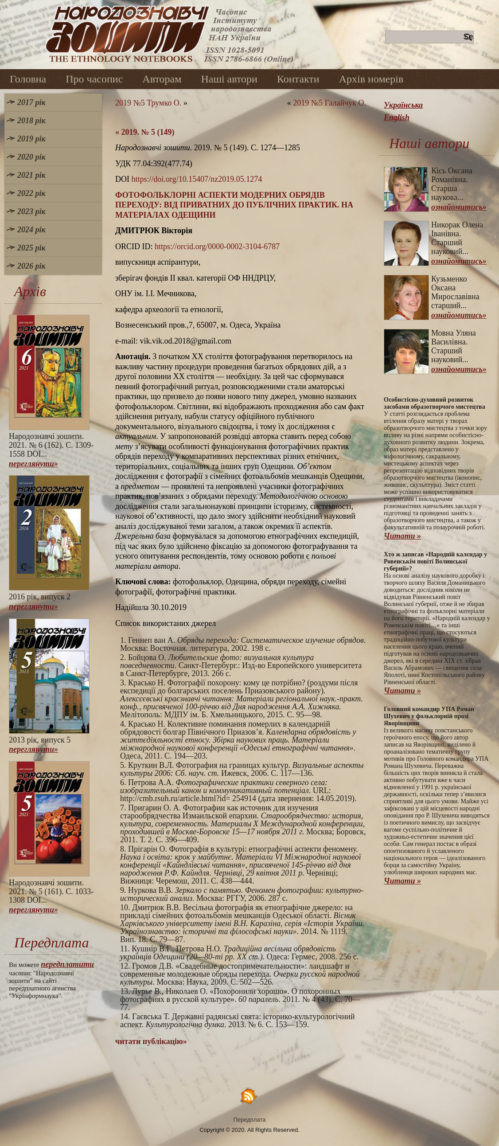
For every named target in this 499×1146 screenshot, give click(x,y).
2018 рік (31, 120)
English (396, 117)
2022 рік (31, 193)
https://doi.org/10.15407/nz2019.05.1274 (197, 179)
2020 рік (31, 157)
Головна (28, 79)
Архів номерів (371, 79)
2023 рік (31, 211)
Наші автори (229, 79)
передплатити (67, 964)
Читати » (402, 536)
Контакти (298, 79)
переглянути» (33, 463)
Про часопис (94, 79)
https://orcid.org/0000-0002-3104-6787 (217, 246)
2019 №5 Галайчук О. (329, 102)
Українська (403, 105)
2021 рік (31, 175)
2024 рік (31, 229)
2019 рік (31, 138)
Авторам (161, 79)
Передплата (250, 1119)
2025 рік (31, 247)
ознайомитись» (459, 207)
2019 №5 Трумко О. (148, 102)
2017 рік (31, 102)
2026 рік (31, 266)
